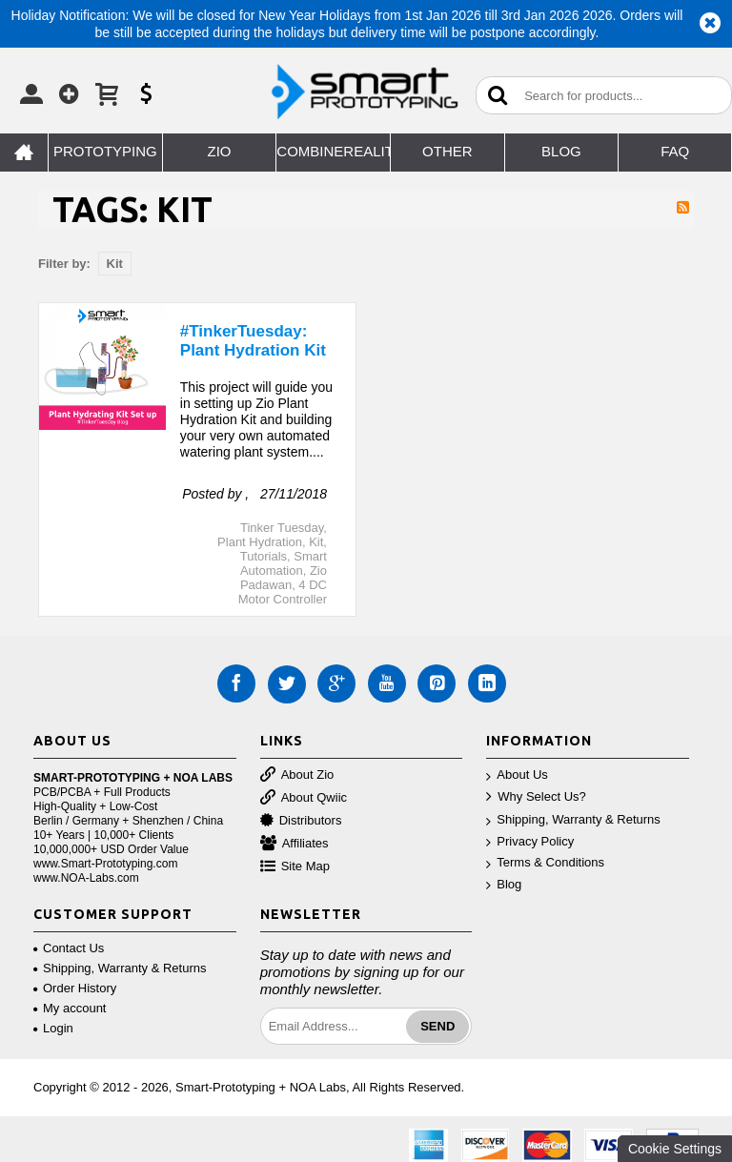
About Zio (297, 775)
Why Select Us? (535, 797)
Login (53, 1028)
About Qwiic (303, 798)
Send (437, 1026)
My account (69, 1008)
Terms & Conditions (545, 863)
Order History (74, 988)
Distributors (301, 821)
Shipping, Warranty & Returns (573, 820)
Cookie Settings (675, 1148)
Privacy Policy (530, 842)
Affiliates (294, 844)
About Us (516, 775)
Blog (503, 885)
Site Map (295, 867)
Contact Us (68, 948)
